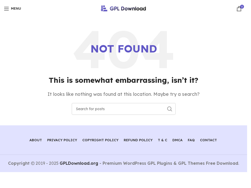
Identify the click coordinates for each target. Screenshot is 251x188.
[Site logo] (123, 8)
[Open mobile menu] (12, 8)
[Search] (124, 109)
